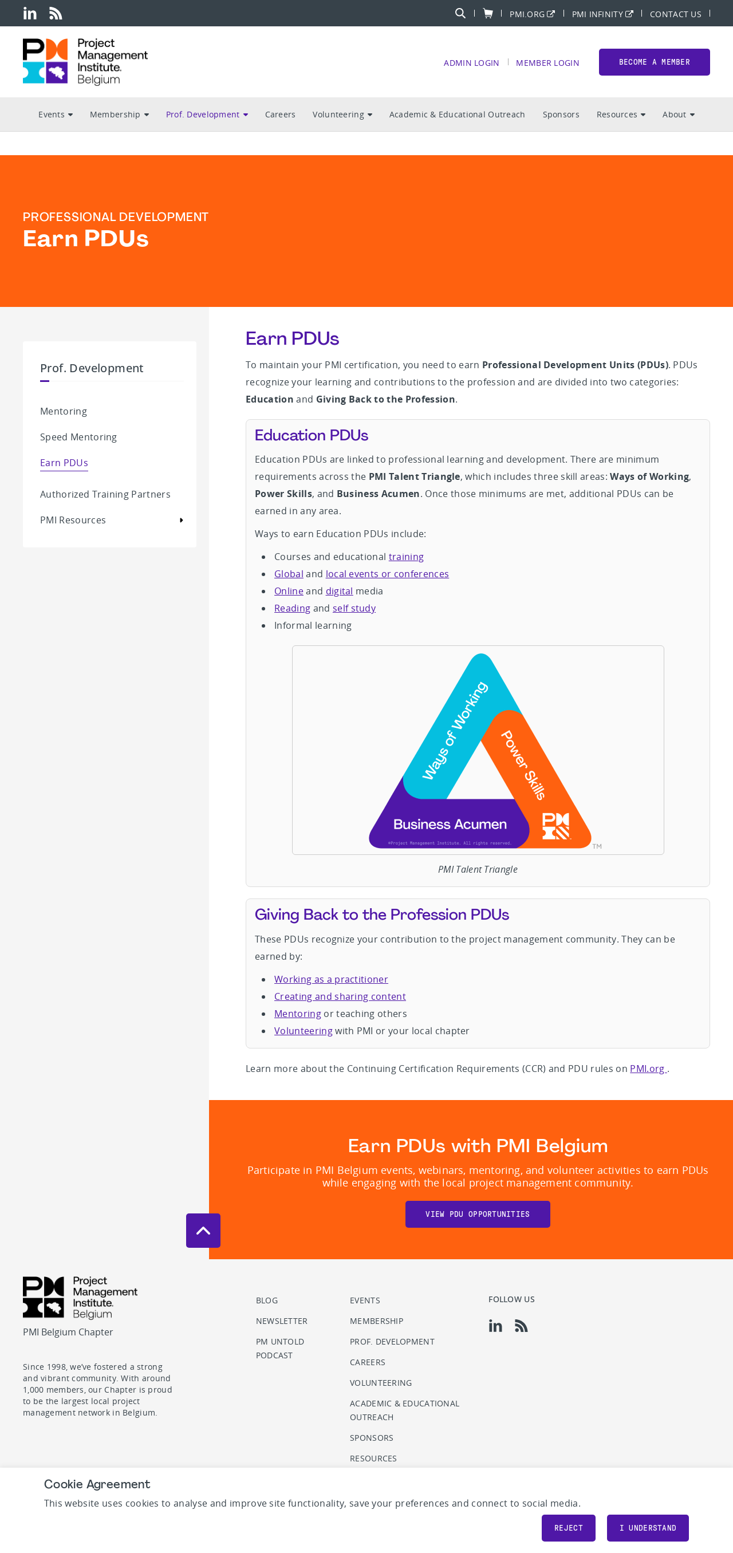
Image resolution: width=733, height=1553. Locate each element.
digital (339, 591)
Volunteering (342, 114)
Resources (621, 114)
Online (289, 591)
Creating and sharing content (340, 996)
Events (55, 114)
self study (354, 608)
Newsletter (282, 1320)
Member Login (547, 63)
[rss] (56, 13)
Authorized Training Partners (105, 494)
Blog (267, 1300)
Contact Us (676, 13)
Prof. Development (207, 114)
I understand (648, 1528)
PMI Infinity (597, 13)
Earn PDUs (64, 462)
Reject (568, 1528)
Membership (119, 114)
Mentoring (63, 411)
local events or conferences (388, 573)
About (678, 114)
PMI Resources (73, 520)
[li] (30, 13)
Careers (280, 114)
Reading (292, 608)
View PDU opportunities (477, 1214)
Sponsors (561, 114)
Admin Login (471, 63)
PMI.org (527, 13)
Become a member (654, 62)
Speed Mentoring (78, 437)
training (406, 556)
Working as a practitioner (331, 979)
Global (289, 573)
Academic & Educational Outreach (457, 114)
